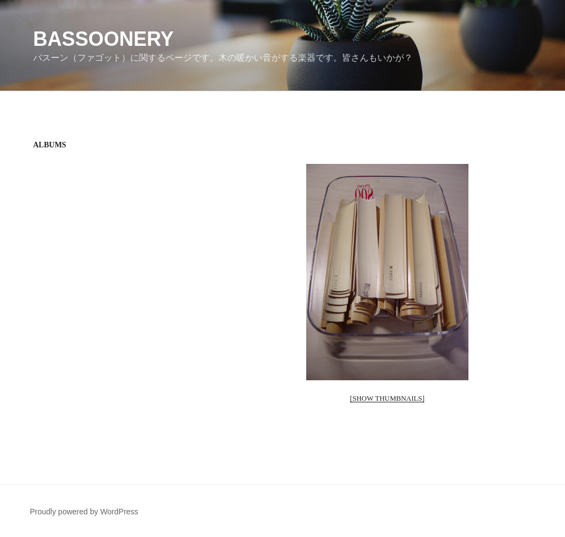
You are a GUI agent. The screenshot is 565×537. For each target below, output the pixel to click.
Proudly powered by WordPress (84, 511)
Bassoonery (103, 39)
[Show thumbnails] (387, 398)
